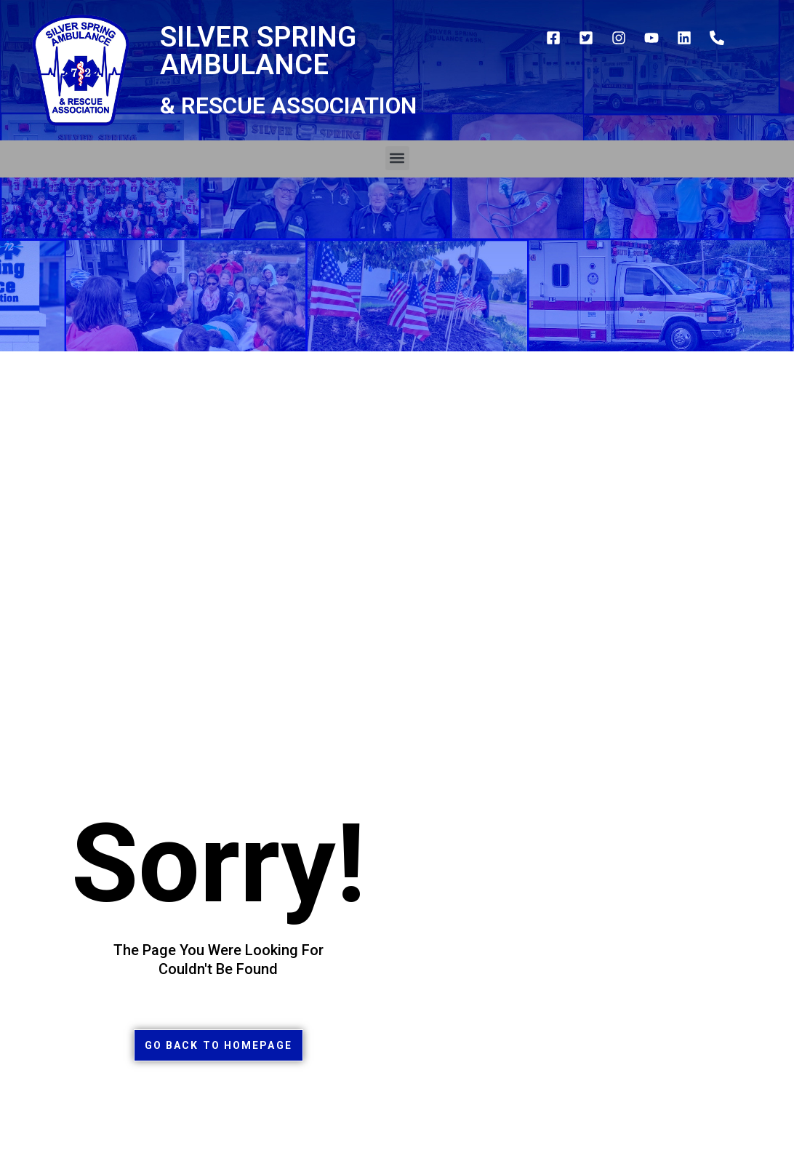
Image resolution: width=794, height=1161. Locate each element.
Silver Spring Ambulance (258, 50)
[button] (397, 158)
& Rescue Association (288, 105)
